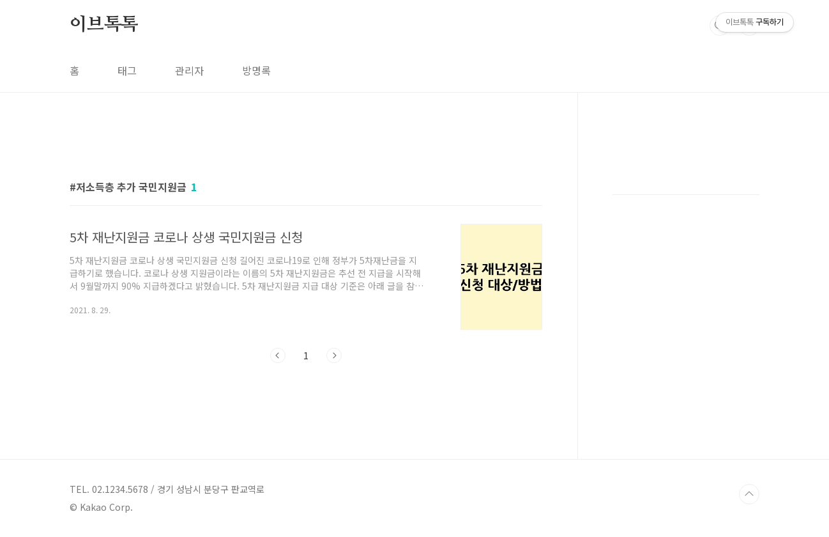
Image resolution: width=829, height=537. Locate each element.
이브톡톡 (104, 25)
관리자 (189, 70)
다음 (334, 355)
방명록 (256, 70)
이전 (277, 355)
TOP (749, 494)
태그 (127, 70)
